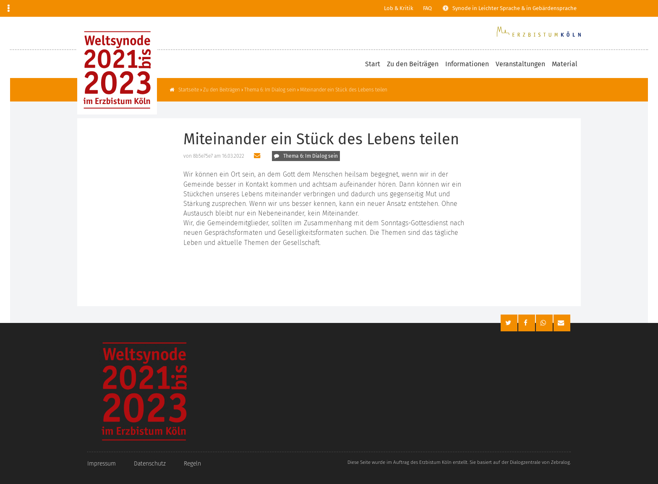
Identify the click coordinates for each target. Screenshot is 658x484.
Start (372, 64)
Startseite (188, 90)
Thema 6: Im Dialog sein (270, 90)
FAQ (427, 8)
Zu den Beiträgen (413, 64)
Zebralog (560, 462)
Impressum (101, 463)
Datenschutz (150, 463)
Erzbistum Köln (435, 462)
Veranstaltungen (520, 64)
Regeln (192, 463)
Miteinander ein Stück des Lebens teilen (343, 90)
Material (564, 64)
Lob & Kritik (398, 8)
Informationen (467, 64)
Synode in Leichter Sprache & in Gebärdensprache (514, 8)
